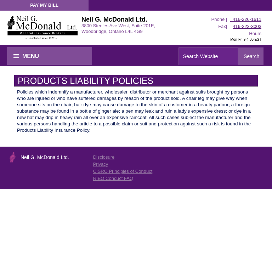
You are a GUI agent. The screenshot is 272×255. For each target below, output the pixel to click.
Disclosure (104, 157)
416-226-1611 (245, 19)
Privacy (100, 164)
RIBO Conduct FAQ (113, 178)
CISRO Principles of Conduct (123, 171)
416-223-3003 (247, 26)
